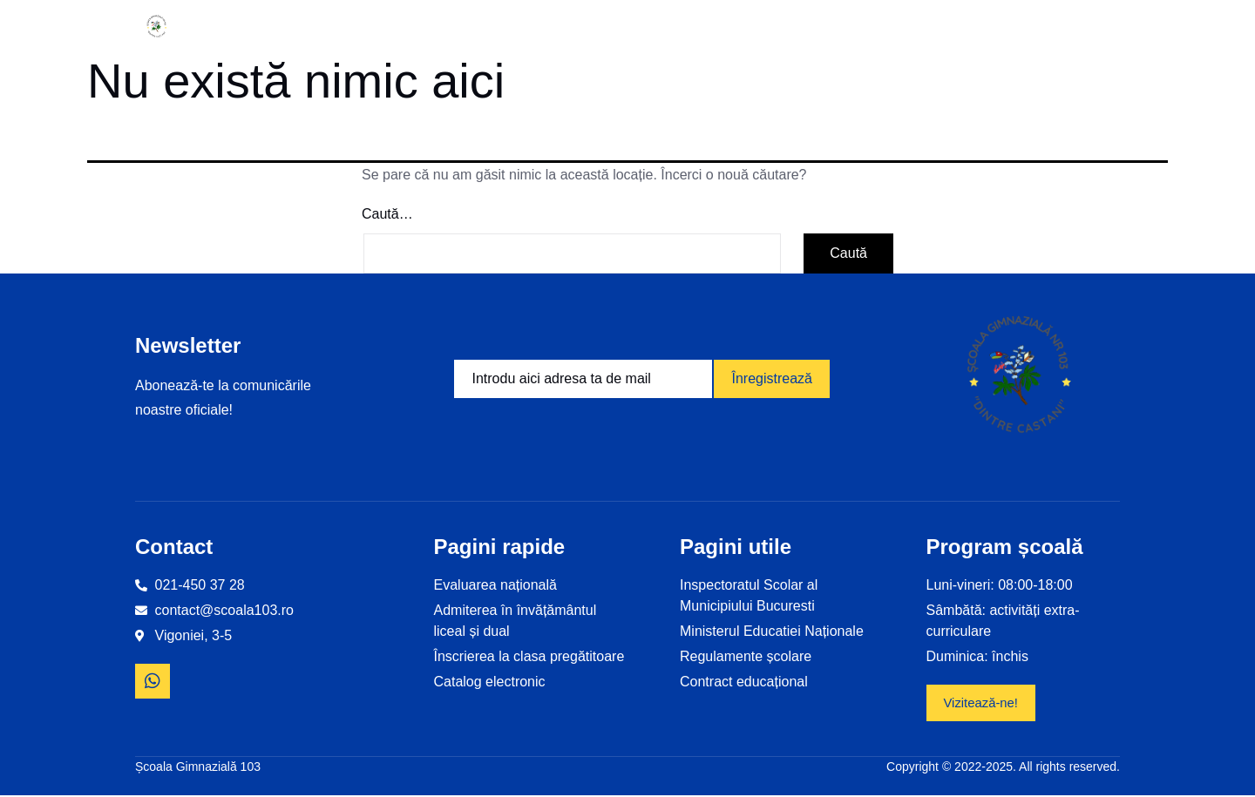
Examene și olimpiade (784, 26)
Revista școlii (939, 26)
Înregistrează (771, 378)
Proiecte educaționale (593, 26)
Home (224, 26)
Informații (318, 26)
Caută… (387, 213)
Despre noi (435, 26)
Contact (1042, 26)
